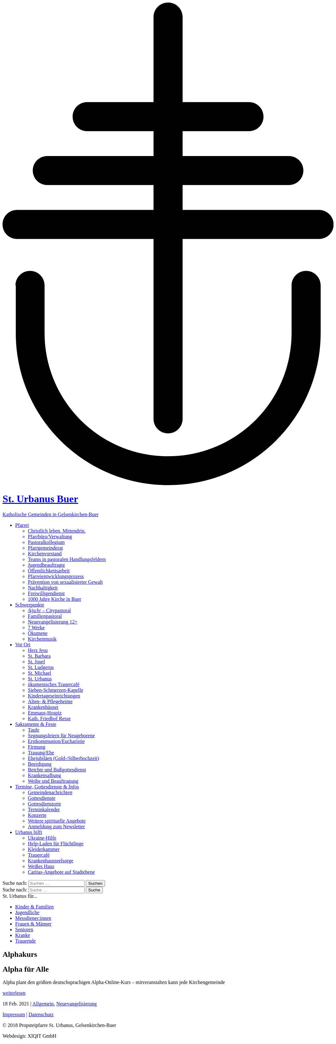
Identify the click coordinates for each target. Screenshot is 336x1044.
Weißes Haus (41, 866)
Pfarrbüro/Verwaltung (50, 536)
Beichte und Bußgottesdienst (57, 769)
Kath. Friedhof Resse (49, 718)
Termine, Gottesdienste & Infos (47, 786)
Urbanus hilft (28, 832)
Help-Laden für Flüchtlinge (56, 843)
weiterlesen (14, 993)
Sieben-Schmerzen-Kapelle (55, 690)
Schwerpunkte (29, 604)
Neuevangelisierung (76, 1003)
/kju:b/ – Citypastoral (49, 610)
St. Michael (39, 673)
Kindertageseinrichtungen (54, 695)
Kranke (22, 935)
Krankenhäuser (43, 707)
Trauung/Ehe (41, 752)
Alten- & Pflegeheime (50, 701)
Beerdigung (40, 764)
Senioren (24, 929)
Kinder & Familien (34, 906)
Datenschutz (40, 1014)
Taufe (33, 730)
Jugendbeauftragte (46, 565)
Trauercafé (39, 855)
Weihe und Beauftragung (53, 781)
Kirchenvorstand (45, 553)
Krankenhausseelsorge (50, 860)
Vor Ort (22, 644)
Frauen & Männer (33, 923)
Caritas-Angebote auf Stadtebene (61, 872)
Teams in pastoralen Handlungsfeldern (67, 559)
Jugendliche (27, 912)
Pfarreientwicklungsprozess (56, 576)
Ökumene (37, 633)
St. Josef (36, 661)
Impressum (14, 1014)
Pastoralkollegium (46, 542)
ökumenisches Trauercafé (53, 684)
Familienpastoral (45, 616)
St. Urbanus (40, 678)
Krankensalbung (44, 775)
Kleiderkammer (43, 849)
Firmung (36, 747)
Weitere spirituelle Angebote (57, 821)
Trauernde (25, 941)
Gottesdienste (41, 798)
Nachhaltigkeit (43, 587)
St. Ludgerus (41, 667)
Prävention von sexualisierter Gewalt (65, 582)
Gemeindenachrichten (50, 792)
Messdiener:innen (33, 918)
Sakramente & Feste (35, 724)
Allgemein (43, 1003)
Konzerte (37, 815)
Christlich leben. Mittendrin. (56, 531)
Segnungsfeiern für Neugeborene (61, 735)
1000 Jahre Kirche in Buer (54, 599)
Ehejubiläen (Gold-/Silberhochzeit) (63, 758)
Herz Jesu (38, 650)
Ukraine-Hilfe (42, 838)
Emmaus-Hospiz (45, 712)
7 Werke (36, 627)
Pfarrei (22, 525)
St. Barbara (39, 656)
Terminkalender (44, 809)
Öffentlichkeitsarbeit (49, 570)
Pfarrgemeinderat (45, 548)
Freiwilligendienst (46, 593)
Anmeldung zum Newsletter (56, 826)
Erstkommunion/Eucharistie (56, 741)
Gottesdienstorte (44, 803)
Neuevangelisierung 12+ (53, 622)
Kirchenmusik (42, 639)
